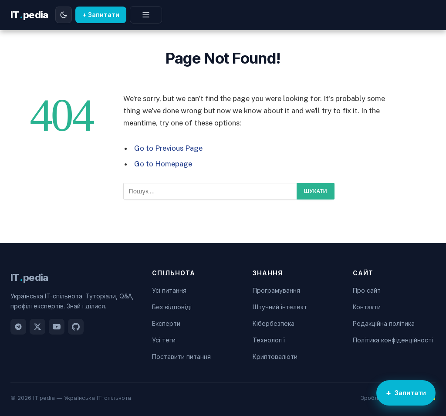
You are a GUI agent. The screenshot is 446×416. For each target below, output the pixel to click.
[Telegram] (18, 327)
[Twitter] (37, 327)
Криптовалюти (275, 356)
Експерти (166, 323)
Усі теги (164, 340)
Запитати (410, 393)
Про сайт (367, 290)
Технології (269, 340)
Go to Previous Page (168, 148)
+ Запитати (100, 14)
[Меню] (146, 15)
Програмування (276, 290)
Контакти (367, 307)
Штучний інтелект (280, 307)
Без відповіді (172, 307)
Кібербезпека (273, 323)
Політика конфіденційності (393, 340)
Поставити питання (181, 356)
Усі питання (169, 290)
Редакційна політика (384, 323)
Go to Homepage (163, 163)
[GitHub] (76, 327)
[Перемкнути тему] (63, 15)
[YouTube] (56, 327)
